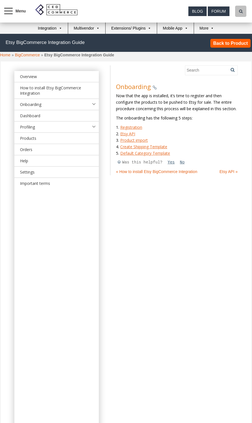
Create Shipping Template (143, 146)
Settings (27, 172)
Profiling (27, 127)
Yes (171, 162)
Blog (197, 11)
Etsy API (127, 133)
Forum (218, 11)
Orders (26, 149)
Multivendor (84, 28)
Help (24, 160)
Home (5, 55)
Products (28, 138)
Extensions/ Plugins (128, 28)
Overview (28, 76)
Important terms (35, 183)
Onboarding (30, 104)
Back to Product (230, 43)
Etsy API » (228, 171)
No (182, 162)
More (204, 28)
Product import (134, 140)
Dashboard (30, 115)
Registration (131, 127)
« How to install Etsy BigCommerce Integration (156, 171)
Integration (47, 28)
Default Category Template (145, 153)
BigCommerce (27, 55)
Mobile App (172, 28)
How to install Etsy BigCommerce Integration (50, 90)
